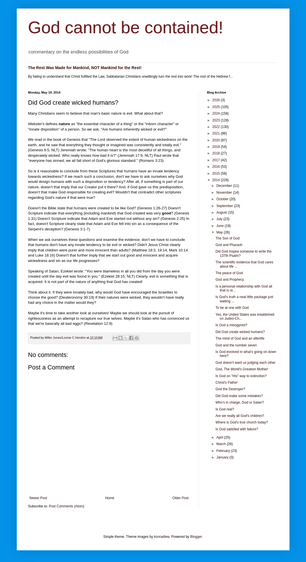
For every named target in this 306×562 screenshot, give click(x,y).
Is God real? (224, 409)
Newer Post (38, 498)
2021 (216, 133)
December (224, 186)
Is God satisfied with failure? (236, 429)
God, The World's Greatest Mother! (241, 369)
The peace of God (229, 273)
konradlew (161, 537)
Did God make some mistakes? (239, 396)
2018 (216, 153)
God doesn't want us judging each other (245, 363)
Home (109, 498)
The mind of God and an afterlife (239, 338)
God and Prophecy (229, 280)
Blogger (196, 537)
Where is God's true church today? (241, 422)
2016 (216, 167)
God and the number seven (236, 345)
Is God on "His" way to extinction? (241, 376)
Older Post (180, 498)
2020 (216, 140)
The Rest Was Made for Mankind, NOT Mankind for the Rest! (84, 67)
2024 (216, 113)
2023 (216, 120)
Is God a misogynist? (231, 325)
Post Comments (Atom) (66, 506)
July (219, 219)
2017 (216, 160)
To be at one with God (232, 308)
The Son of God (227, 238)
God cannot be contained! (125, 27)
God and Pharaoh (228, 245)
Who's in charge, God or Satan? (239, 402)
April (220, 437)
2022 (216, 127)
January (222, 457)
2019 (216, 147)
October (222, 199)
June (220, 226)
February (223, 451)
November (224, 193)
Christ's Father (226, 383)
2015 (216, 173)
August (222, 212)
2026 (216, 100)
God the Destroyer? (230, 389)
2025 (216, 107)
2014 (216, 180)
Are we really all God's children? (239, 416)
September (225, 206)
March (221, 444)
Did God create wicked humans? (240, 332)
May (220, 232)
